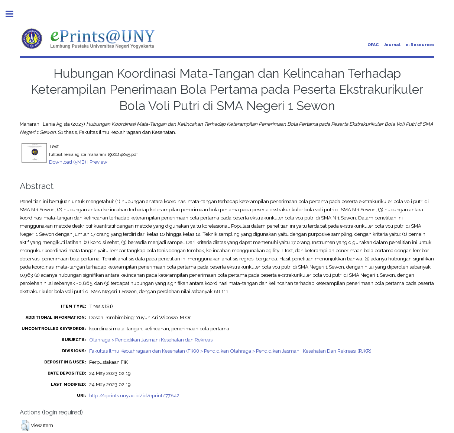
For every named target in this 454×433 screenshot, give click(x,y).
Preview (98, 162)
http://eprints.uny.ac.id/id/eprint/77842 (134, 395)
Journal (392, 44)
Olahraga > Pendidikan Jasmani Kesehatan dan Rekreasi (151, 340)
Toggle (13, 14)
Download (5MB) (67, 162)
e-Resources (420, 44)
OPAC (373, 44)
